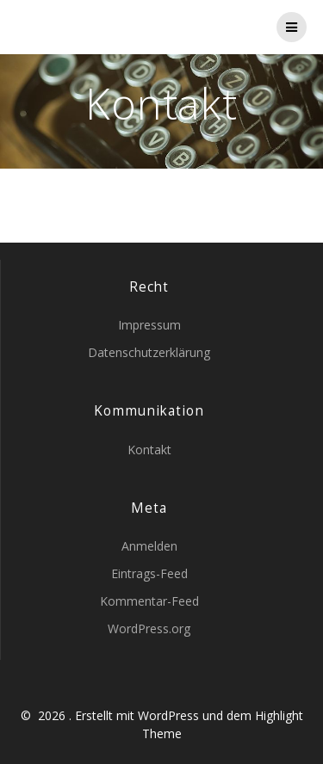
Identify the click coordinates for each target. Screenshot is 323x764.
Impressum (149, 325)
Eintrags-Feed (149, 573)
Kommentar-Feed (149, 601)
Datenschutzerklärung (149, 352)
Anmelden (149, 546)
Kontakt (149, 449)
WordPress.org (149, 628)
